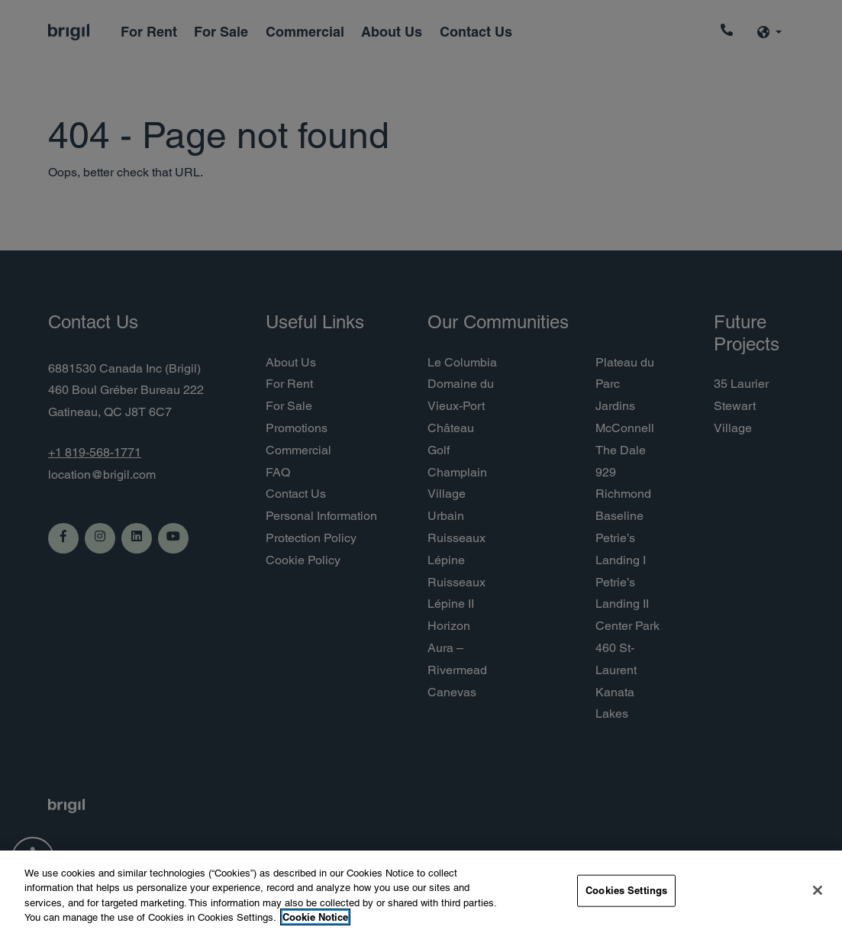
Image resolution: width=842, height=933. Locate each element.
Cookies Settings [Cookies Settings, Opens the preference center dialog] (626, 890)
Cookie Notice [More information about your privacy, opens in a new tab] (315, 917)
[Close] (817, 890)
